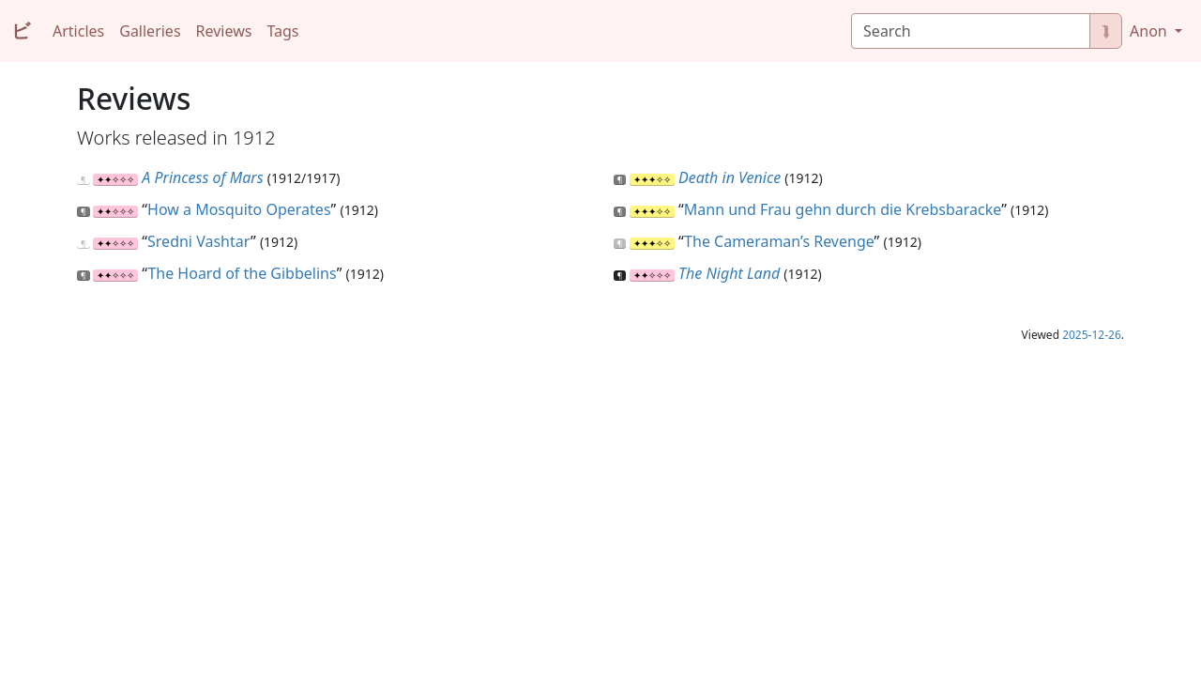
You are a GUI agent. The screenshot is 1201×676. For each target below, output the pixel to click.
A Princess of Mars (202, 177)
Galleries (149, 31)
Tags (282, 31)
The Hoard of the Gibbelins (241, 273)
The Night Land (729, 273)
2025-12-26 (1091, 335)
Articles (78, 31)
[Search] (970, 31)
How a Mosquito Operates (239, 209)
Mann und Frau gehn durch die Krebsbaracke (842, 209)
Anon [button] (1150, 31)
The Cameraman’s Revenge (779, 241)
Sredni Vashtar (199, 241)
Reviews (224, 31)
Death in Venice (729, 177)
